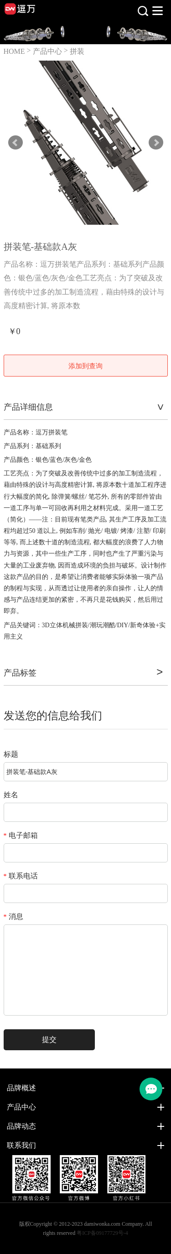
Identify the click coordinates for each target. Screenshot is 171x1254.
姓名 (11, 795)
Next (156, 142)
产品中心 (47, 51)
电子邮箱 (21, 835)
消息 (13, 916)
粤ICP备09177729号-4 (102, 1233)
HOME (14, 51)
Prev (15, 142)
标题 (11, 754)
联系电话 (21, 876)
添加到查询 (85, 366)
